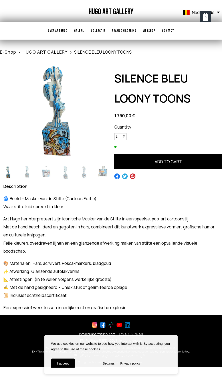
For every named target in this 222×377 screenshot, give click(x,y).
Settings (109, 363)
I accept (63, 363)
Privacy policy (130, 363)
